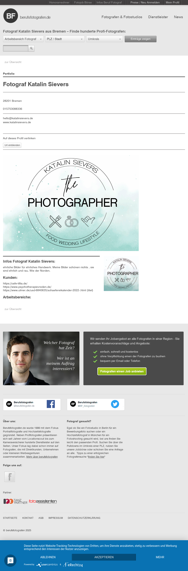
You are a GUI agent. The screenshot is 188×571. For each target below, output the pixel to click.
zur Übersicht (13, 62)
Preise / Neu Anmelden (145, 2)
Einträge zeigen (140, 39)
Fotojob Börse (83, 2)
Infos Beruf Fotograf (109, 2)
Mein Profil (172, 2)
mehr (160, 557)
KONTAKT (28, 518)
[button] (23, 39)
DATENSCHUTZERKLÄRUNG (84, 518)
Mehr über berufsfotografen (42, 457)
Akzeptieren (104, 557)
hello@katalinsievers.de (18, 118)
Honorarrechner (59, 2)
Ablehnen (47, 557)
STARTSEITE (10, 518)
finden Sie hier (96, 457)
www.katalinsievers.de (17, 122)
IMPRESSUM (55, 518)
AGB (41, 518)
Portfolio (9, 73)
